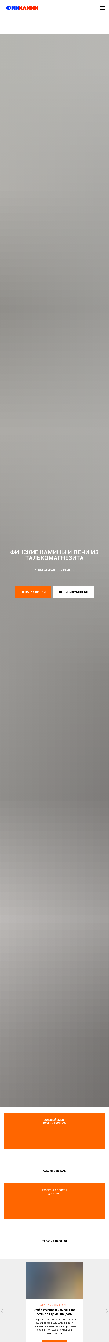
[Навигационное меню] (102, 8)
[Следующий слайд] (107, 1311)
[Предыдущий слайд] (2, 1311)
